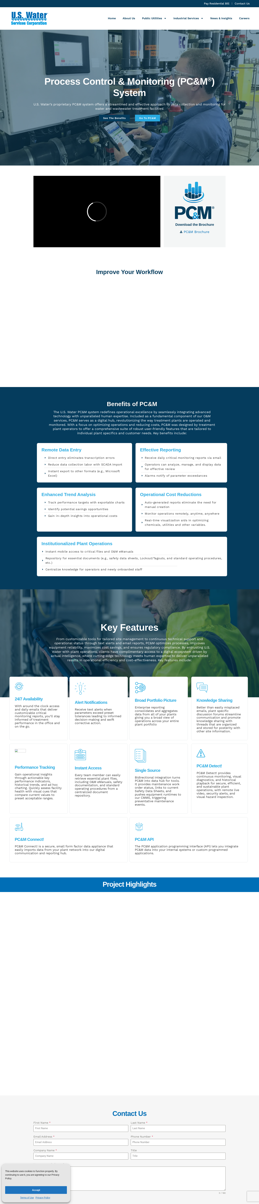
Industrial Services (188, 18)
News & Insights (221, 18)
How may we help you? (48, 1043)
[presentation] (129, 1083)
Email (142, 1140)
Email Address (44, 1015)
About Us (129, 18)
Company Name (45, 1029)
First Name (42, 1001)
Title (134, 1029)
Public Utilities (154, 18)
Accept (36, 1190)
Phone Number (142, 1015)
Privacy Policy (43, 1197)
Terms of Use (27, 1197)
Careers (244, 18)
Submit (42, 1095)
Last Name (139, 1001)
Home (112, 18)
